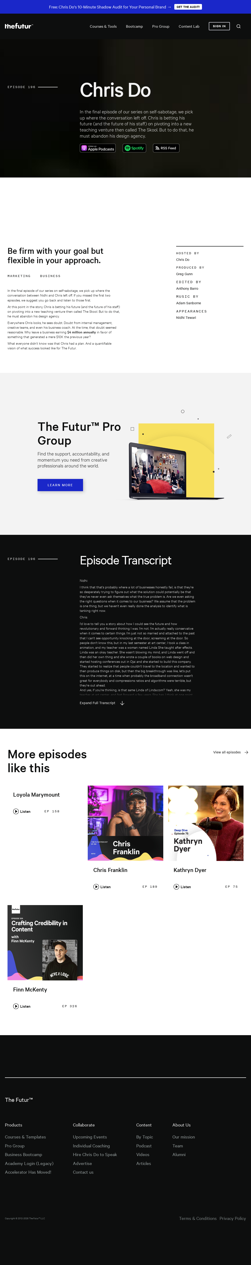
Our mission (183, 1136)
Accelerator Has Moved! (28, 1172)
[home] (19, 26)
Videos (142, 1154)
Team (177, 1145)
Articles (143, 1163)
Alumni (179, 1154)
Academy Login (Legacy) (29, 1163)
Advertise (82, 1163)
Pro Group (15, 1145)
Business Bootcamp (23, 1154)
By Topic (144, 1136)
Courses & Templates (25, 1136)
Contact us (83, 1172)
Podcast (144, 1145)
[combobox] (238, 26)
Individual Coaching (91, 1145)
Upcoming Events (90, 1136)
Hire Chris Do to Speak (95, 1154)
